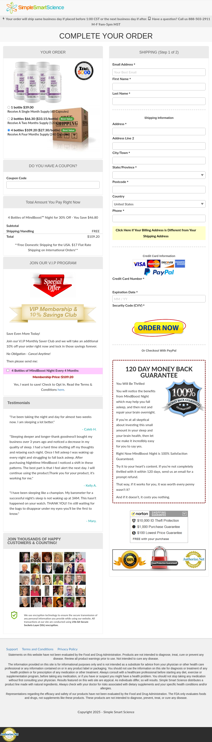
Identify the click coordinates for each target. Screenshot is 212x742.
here (61, 389)
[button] (53, 110)
